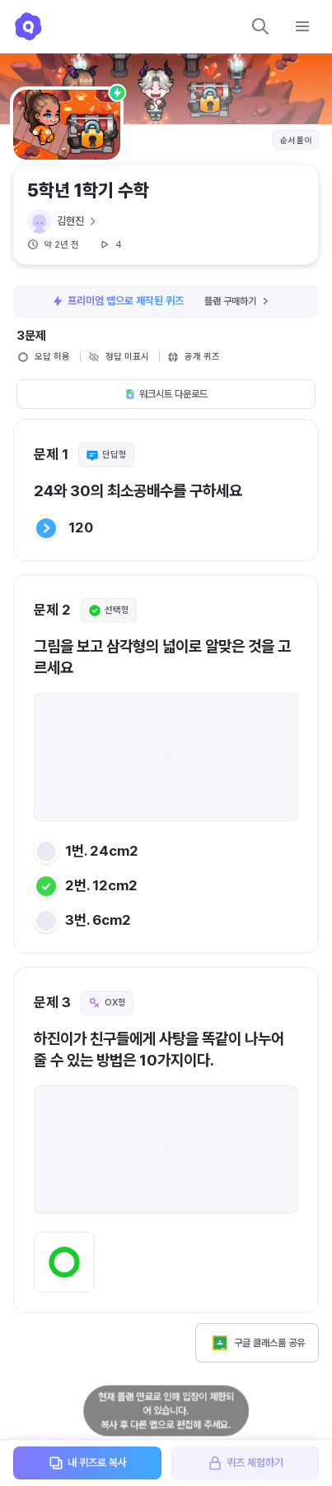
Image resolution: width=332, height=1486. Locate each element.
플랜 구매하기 (237, 301)
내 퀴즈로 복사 (87, 1463)
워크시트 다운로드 (166, 394)
